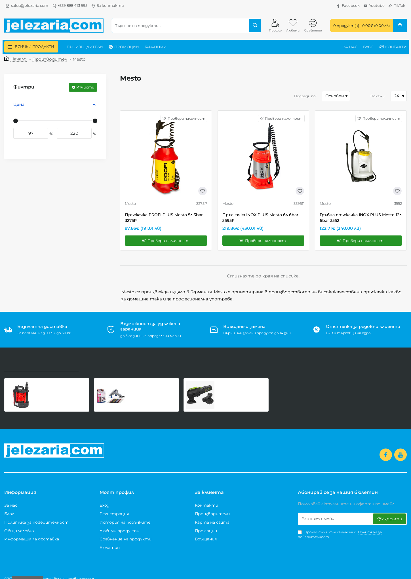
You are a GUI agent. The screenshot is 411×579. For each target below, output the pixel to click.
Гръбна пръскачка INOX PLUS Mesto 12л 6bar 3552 (361, 217)
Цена (18, 104)
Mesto (130, 203)
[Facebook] (348, 5)
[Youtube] (374, 5)
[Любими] (292, 25)
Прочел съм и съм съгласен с (340, 527)
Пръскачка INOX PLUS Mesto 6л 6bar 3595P (260, 217)
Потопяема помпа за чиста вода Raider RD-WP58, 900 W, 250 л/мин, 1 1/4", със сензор (62, 382)
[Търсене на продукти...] (255, 25)
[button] (166, 240)
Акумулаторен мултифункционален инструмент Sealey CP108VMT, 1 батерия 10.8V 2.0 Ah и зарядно (239, 382)
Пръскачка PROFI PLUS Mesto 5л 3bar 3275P (164, 217)
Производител (49, 59)
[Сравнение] (313, 25)
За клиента (209, 486)
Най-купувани (95, 361)
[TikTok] (397, 5)
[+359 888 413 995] (69, 5)
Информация (20, 486)
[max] (74, 133)
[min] (30, 133)
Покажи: (377, 96)
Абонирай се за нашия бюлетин (338, 486)
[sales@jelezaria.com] (27, 5)
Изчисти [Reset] (85, 87)
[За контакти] (107, 5)
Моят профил (117, 486)
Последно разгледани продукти (39, 361)
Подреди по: (305, 96)
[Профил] (275, 25)
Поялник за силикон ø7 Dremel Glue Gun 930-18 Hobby (151, 382)
